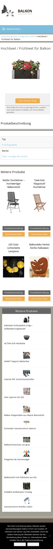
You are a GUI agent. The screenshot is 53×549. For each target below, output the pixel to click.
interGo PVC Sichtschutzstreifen (19, 379)
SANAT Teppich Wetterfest (16, 361)
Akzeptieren (20, 544)
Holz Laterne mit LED (14, 397)
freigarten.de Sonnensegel (16, 459)
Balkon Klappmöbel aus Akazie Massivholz (24, 415)
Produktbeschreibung (13, 228)
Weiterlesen (33, 544)
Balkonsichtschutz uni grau (17, 444)
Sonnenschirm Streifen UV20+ (18, 506)
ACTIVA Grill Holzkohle (14, 343)
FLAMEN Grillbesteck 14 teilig (18, 492)
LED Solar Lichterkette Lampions (13, 248)
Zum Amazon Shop (27, 100)
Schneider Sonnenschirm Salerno (20, 428)
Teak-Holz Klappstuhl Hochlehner (39, 184)
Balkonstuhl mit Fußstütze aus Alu (20, 477)
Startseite (5, 36)
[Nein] (49, 535)
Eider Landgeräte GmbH (24, 36)
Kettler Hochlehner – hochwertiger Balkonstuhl (14, 184)
